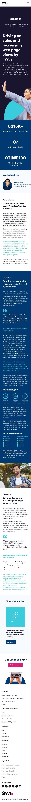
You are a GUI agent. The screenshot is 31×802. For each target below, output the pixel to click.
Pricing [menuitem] (4, 704)
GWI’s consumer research (20, 65)
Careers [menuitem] (4, 747)
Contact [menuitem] (4, 753)
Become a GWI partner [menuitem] (9, 722)
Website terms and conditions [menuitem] (11, 765)
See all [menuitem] (4, 777)
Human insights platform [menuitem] (9, 695)
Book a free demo (15, 665)
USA (22, 26)
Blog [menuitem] (3, 730)
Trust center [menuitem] (5, 756)
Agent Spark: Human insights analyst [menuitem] (13, 698)
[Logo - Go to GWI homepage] (7, 793)
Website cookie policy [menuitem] (8, 771)
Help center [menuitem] (5, 736)
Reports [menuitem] (4, 733)
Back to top (6, 782)
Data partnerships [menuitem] (7, 719)
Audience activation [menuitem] (8, 716)
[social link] (3, 786)
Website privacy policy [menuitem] (9, 768)
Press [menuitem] (3, 750)
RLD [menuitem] (3, 713)
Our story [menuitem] (4, 744)
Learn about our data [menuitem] (8, 701)
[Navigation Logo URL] (4, 3)
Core (20, 26)
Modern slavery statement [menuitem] (10, 774)
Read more (10, 642)
